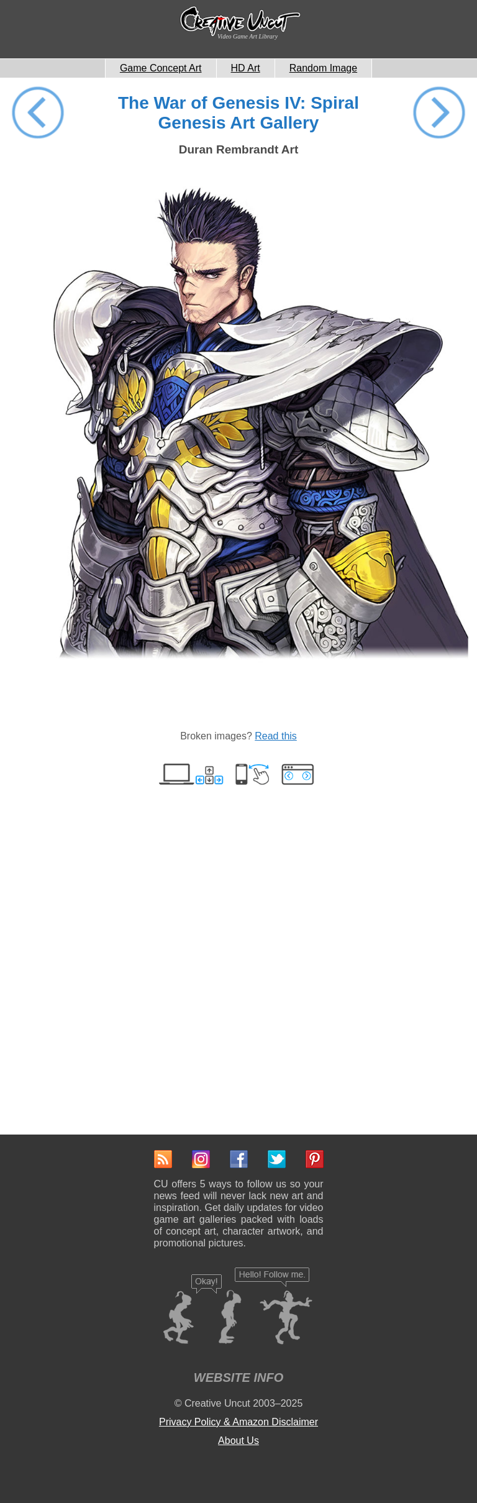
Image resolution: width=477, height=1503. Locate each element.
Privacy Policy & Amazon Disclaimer (238, 1422)
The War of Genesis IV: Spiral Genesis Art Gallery (238, 112)
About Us (238, 1440)
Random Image (323, 68)
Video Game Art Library (247, 36)
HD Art (245, 68)
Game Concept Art (161, 68)
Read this (276, 736)
